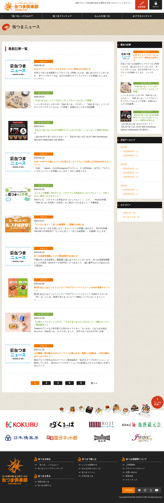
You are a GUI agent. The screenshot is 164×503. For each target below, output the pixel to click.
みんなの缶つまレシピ (91, 468)
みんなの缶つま (102, 16)
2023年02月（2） (131, 194)
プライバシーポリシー (135, 468)
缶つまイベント (88, 472)
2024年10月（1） (131, 168)
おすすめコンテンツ (142, 16)
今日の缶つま (87, 476)
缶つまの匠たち (44, 485)
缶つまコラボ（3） (132, 217)
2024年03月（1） (131, 172)
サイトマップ (131, 480)
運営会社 (129, 476)
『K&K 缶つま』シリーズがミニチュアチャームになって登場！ (63, 100)
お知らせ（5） (130, 213)
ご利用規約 (130, 465)
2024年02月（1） (131, 177)
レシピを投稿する (89, 465)
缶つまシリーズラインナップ (50, 468)
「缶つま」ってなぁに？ (22, 16)
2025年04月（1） (131, 155)
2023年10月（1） (131, 190)
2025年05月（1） (131, 151)
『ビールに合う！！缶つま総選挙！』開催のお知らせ (59, 224)
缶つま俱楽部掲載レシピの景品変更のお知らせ (56, 256)
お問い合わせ (131, 472)
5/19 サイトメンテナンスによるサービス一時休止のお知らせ (62, 69)
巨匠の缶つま (43, 482)
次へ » (94, 383)
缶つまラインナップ (62, 16)
